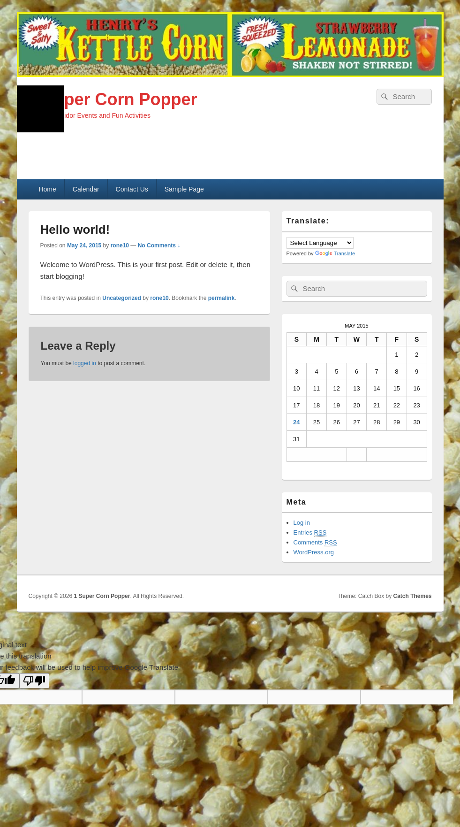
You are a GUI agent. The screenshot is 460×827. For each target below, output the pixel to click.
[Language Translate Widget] (320, 243)
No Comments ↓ (159, 245)
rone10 (120, 245)
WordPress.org (314, 552)
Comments (315, 542)
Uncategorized (121, 298)
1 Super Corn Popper (113, 99)
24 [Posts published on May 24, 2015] (296, 422)
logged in (84, 363)
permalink (221, 298)
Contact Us (132, 189)
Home (47, 189)
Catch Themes (412, 596)
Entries (310, 532)
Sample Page (184, 189)
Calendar (86, 189)
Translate (335, 253)
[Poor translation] (34, 681)
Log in (302, 522)
